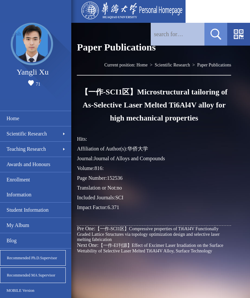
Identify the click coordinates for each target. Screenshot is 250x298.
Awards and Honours (28, 164)
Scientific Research (27, 133)
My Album (18, 225)
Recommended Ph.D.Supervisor (32, 258)
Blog (12, 240)
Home (13, 118)
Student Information (28, 210)
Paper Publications (214, 65)
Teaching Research (26, 149)
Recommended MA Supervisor (31, 275)
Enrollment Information (19, 187)
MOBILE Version (20, 290)
